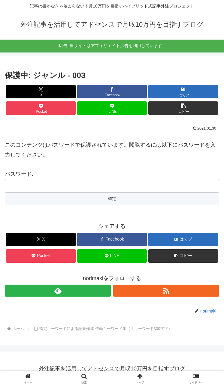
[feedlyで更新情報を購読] (58, 291)
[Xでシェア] (41, 91)
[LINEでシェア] (112, 108)
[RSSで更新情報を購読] (166, 291)
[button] (183, 108)
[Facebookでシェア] (112, 91)
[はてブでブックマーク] (183, 91)
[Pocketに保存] (41, 108)
